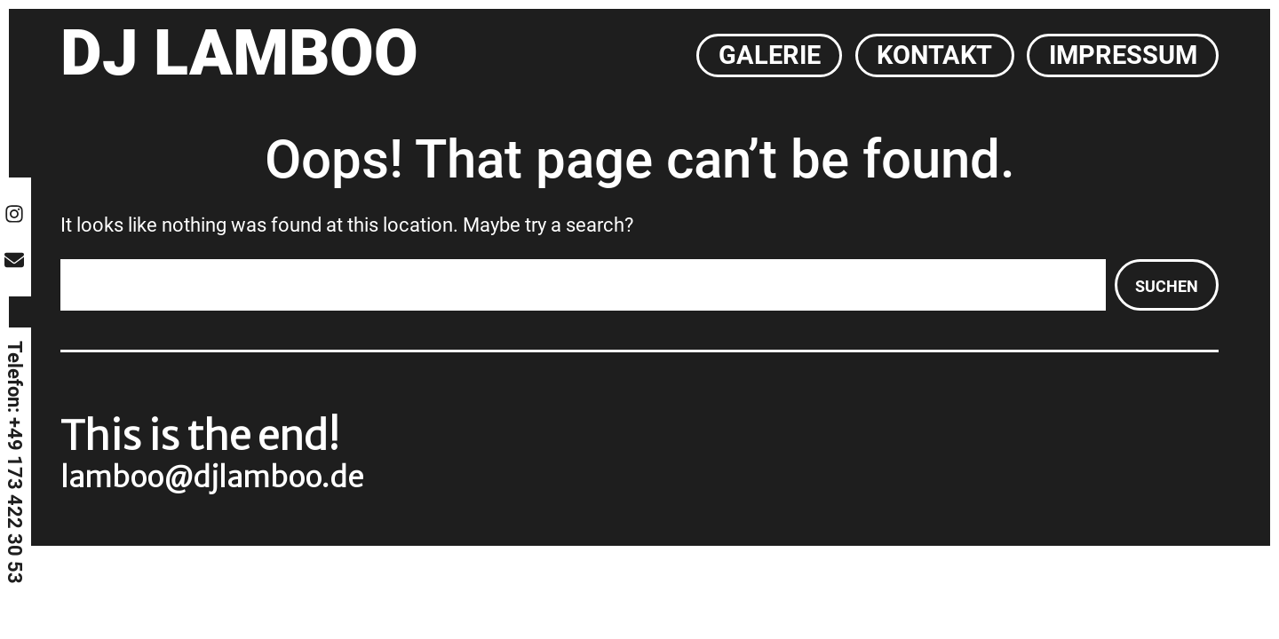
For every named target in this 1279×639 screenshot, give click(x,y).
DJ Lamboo (239, 53)
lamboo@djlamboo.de (211, 477)
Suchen (1166, 286)
